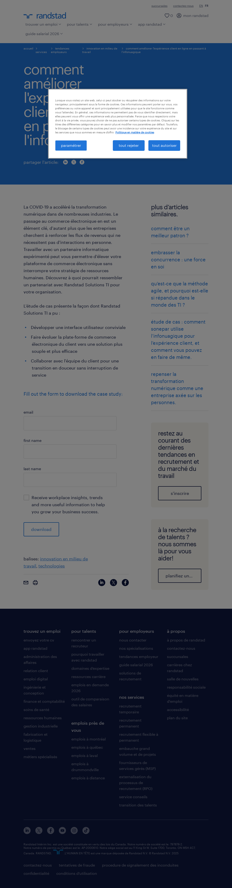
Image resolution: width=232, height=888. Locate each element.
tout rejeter (129, 145)
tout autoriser (164, 145)
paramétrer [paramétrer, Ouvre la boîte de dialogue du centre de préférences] (71, 145)
